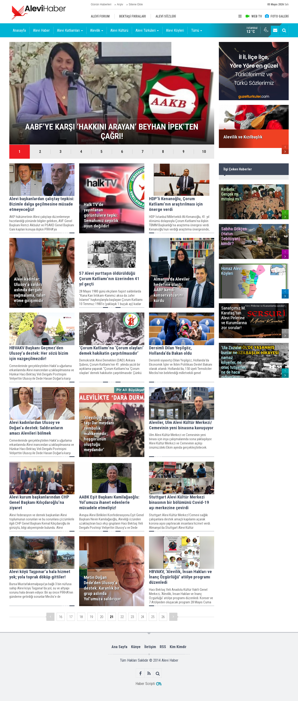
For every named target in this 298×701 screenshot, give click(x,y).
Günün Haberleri (101, 4)
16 (60, 617)
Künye (136, 647)
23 (132, 617)
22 (122, 617)
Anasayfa (19, 30)
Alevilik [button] (96, 30)
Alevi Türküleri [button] (147, 30)
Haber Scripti (145, 683)
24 (142, 617)
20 (101, 617)
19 (91, 617)
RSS (163, 647)
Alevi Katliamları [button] (70, 30)
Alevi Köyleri (175, 30)
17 (70, 617)
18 (81, 617)
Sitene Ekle (136, 4)
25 (152, 617)
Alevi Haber (41, 30)
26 (163, 617)
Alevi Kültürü (119, 30)
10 (204, 151)
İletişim (150, 647)
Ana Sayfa (119, 647)
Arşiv (120, 4)
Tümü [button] (196, 30)
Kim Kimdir (178, 647)
